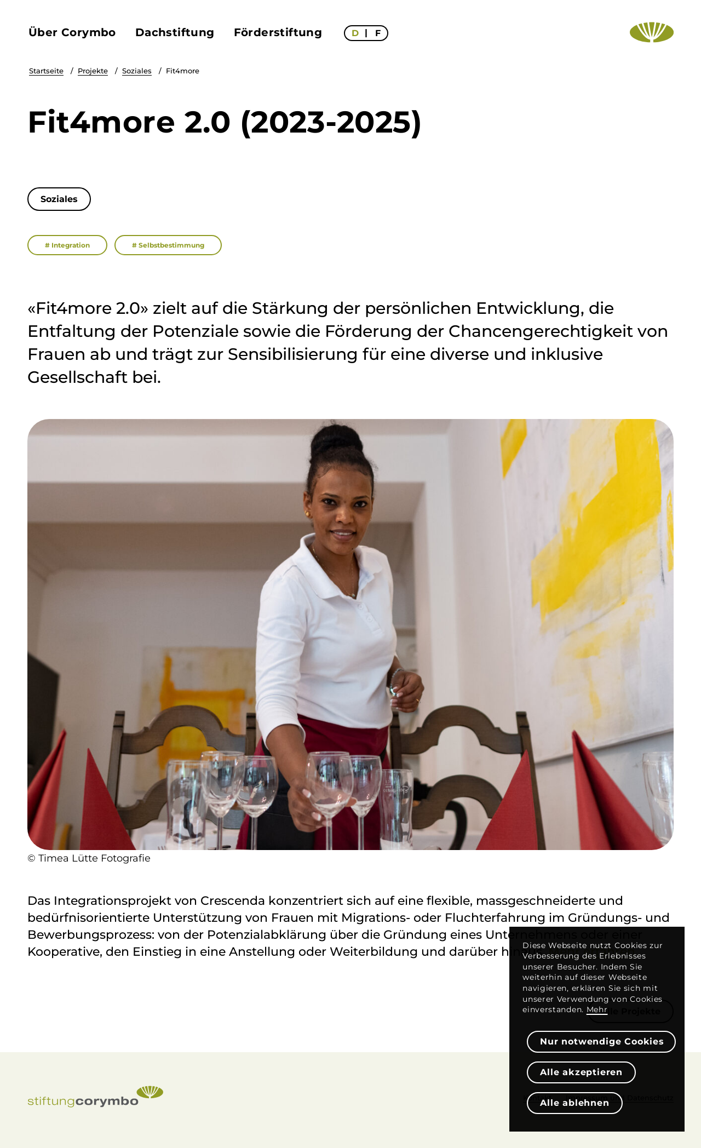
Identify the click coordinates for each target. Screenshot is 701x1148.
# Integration (67, 245)
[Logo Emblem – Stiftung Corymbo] (652, 32)
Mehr (597, 1009)
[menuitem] (73, 32)
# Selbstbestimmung (168, 245)
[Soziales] (59, 199)
